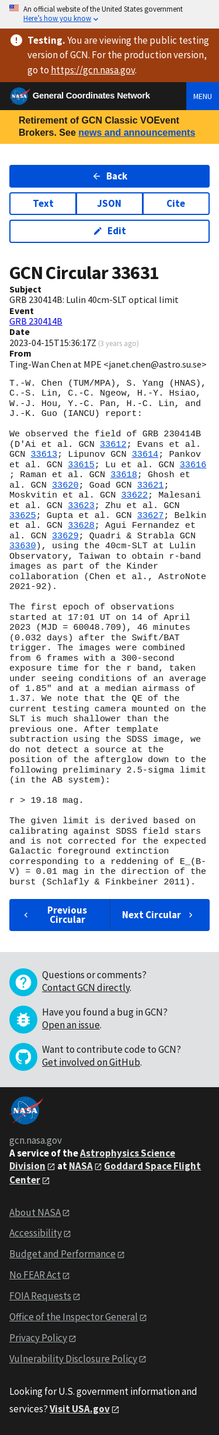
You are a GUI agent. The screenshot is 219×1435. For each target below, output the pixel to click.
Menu (202, 96)
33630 (22, 546)
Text (43, 203)
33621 (150, 485)
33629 (65, 536)
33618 (123, 475)
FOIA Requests (40, 1295)
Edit (109, 230)
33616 (193, 465)
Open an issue (71, 1024)
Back (109, 176)
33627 (150, 515)
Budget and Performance (62, 1253)
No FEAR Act (35, 1274)
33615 (81, 465)
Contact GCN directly (86, 987)
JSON (109, 203)
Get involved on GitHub (91, 1062)
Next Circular (159, 914)
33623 (81, 506)
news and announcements (136, 132)
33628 (81, 525)
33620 (65, 485)
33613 (43, 454)
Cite (175, 203)
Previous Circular (54, 914)
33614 (145, 454)
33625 (22, 515)
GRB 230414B (35, 321)
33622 (134, 495)
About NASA (35, 1212)
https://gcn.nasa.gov (93, 70)
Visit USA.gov (80, 1408)
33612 (113, 444)
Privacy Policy (38, 1337)
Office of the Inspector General (73, 1316)
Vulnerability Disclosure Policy (73, 1358)
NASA (81, 1165)
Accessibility (35, 1232)
